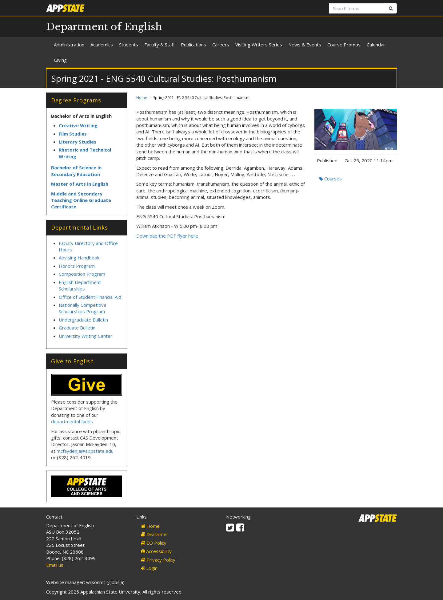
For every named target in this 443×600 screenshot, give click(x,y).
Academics (101, 44)
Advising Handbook (79, 258)
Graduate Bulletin (77, 328)
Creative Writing (78, 125)
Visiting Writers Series (258, 44)
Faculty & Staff (159, 44)
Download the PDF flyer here (167, 236)
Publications (193, 44)
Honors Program (77, 266)
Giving (60, 60)
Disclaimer (154, 534)
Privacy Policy (158, 560)
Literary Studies (77, 142)
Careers (220, 44)
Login (149, 568)
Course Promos (344, 44)
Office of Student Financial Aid (90, 297)
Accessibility (156, 551)
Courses (330, 179)
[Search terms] (357, 8)
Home (141, 97)
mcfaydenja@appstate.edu (85, 451)
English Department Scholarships (80, 285)
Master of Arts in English (79, 184)
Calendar (376, 44)
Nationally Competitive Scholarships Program (82, 308)
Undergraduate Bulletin (83, 320)
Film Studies (73, 134)
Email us (54, 565)
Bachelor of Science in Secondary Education (76, 170)
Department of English (104, 27)
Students (128, 44)
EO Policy (153, 543)
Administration (69, 44)
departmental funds (72, 421)
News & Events (304, 44)
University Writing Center (85, 336)
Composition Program (82, 274)
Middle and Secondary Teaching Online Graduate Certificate (81, 200)
